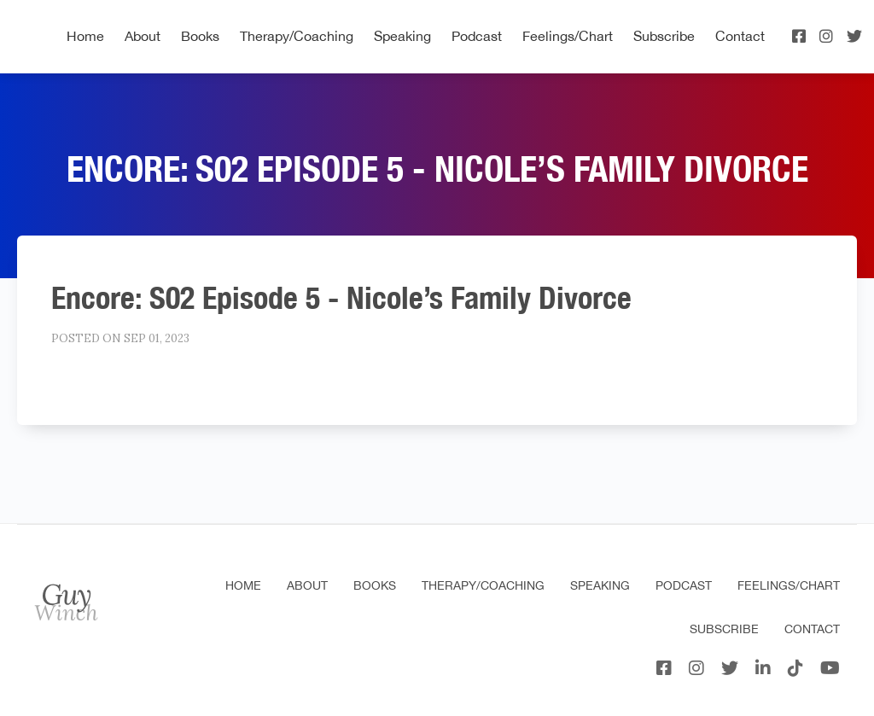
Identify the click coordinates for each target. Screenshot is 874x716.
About (142, 36)
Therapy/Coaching (296, 36)
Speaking (402, 36)
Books (200, 36)
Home (85, 36)
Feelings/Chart (567, 36)
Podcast (477, 36)
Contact (740, 36)
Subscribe (664, 36)
